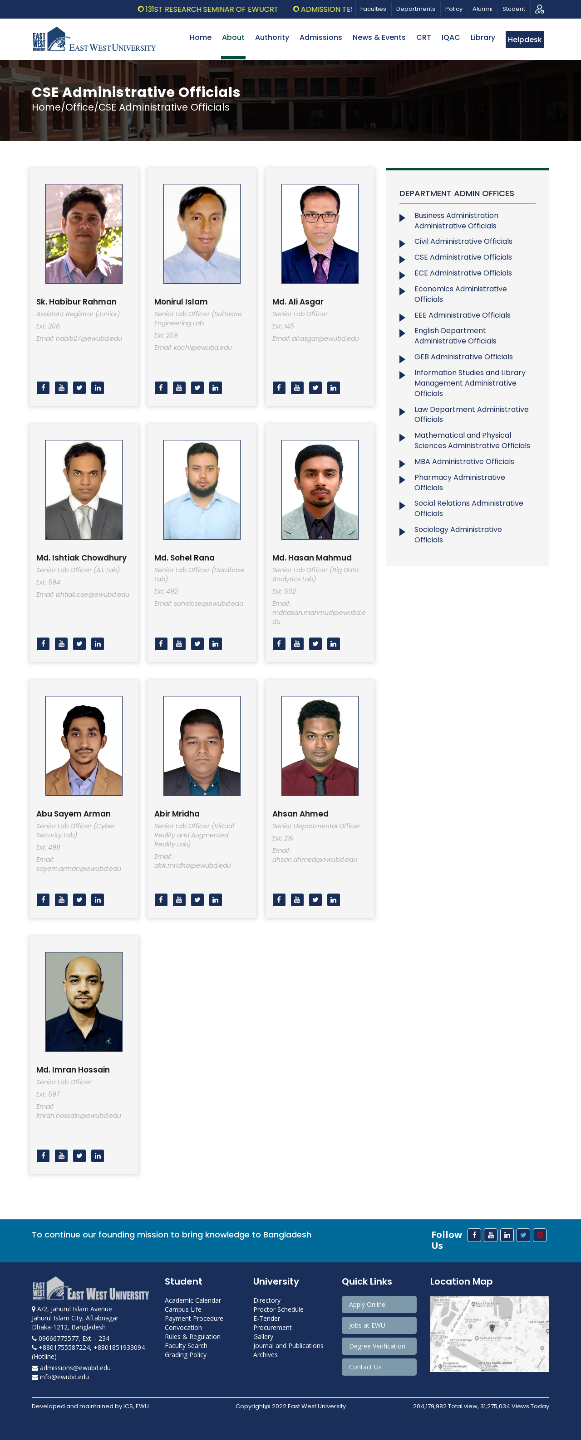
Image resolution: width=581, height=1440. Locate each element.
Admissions (321, 37)
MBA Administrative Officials (464, 461)
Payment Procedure (194, 1318)
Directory (267, 1300)
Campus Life (183, 1309)
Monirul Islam (181, 301)
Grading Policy (186, 1354)
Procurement (272, 1327)
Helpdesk (525, 39)
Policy (454, 9)
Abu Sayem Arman (73, 813)
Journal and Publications (288, 1345)
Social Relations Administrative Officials (468, 508)
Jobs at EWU (367, 1325)
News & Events (379, 37)
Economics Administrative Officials (460, 294)
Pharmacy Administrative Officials (459, 482)
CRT (423, 37)
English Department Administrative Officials (455, 335)
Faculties (373, 9)
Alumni (482, 9)
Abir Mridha (177, 813)
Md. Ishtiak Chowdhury (81, 557)
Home (201, 37)
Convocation (183, 1327)
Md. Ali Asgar (298, 301)
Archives (265, 1354)
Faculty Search (186, 1345)
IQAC (451, 37)
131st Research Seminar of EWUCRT (223, 9)
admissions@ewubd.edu (71, 1367)
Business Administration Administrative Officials (456, 220)
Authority (272, 37)
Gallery (263, 1336)
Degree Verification (377, 1346)
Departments (415, 9)
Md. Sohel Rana (184, 557)
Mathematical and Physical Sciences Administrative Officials (472, 440)
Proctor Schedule (278, 1309)
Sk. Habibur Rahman (76, 301)
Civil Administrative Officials (463, 241)
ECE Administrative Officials (463, 273)
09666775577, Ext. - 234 (70, 1338)
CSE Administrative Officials (463, 257)
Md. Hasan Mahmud (312, 557)
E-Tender (266, 1318)
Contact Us (365, 1367)
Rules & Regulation (193, 1336)
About (233, 37)
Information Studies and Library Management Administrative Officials (470, 383)
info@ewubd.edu (60, 1376)
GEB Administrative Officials (463, 357)
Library (483, 37)
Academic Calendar (193, 1300)
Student (513, 9)
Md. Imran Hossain (73, 1069)
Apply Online (367, 1304)
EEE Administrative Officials (462, 315)
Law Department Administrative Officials (471, 414)
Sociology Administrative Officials (458, 534)
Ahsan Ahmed (300, 813)
